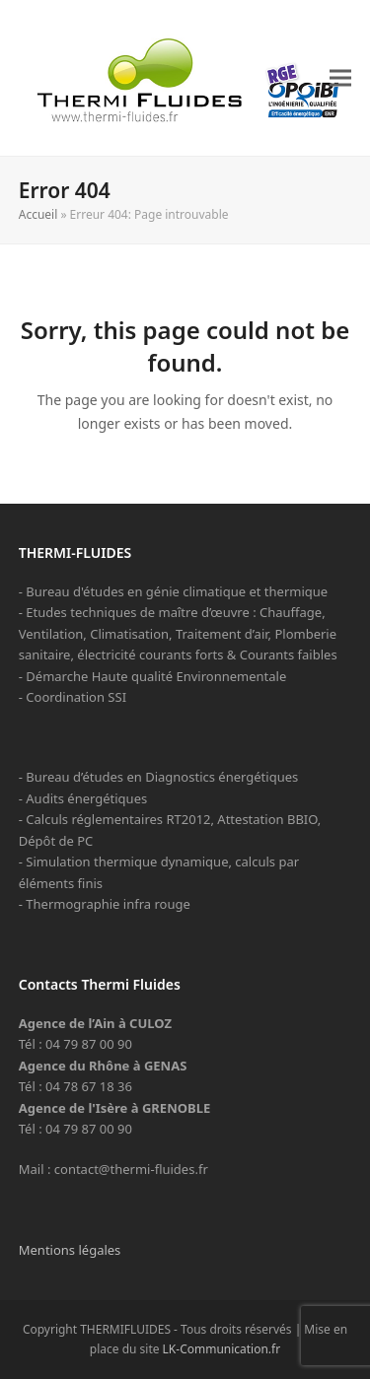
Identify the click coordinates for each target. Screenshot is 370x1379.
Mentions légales (70, 1250)
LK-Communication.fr (222, 1349)
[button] (340, 77)
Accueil (38, 214)
